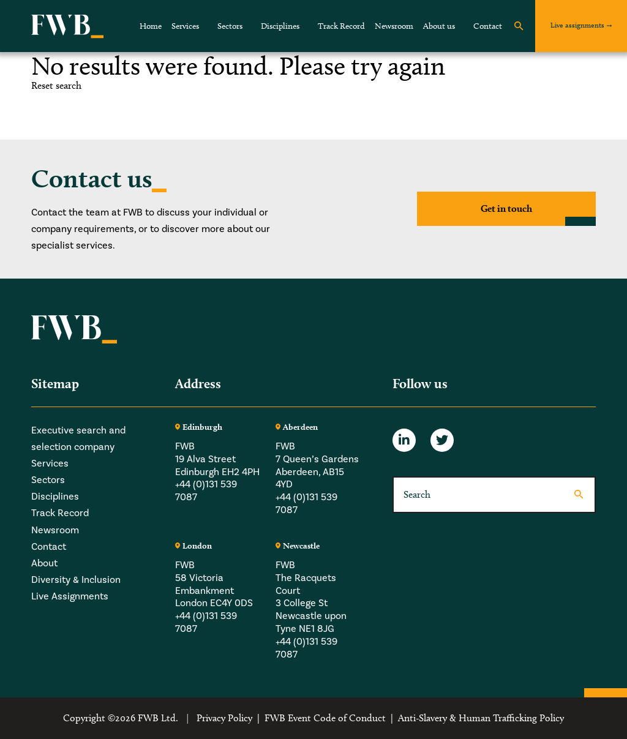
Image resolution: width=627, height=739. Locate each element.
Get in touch (506, 208)
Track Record (341, 26)
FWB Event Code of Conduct (325, 718)
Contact (487, 26)
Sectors (229, 26)
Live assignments (577, 24)
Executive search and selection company (78, 438)
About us (439, 26)
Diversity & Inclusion (76, 580)
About (44, 563)
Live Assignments (69, 596)
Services (185, 26)
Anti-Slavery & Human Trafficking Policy (481, 718)
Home (151, 26)
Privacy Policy (224, 718)
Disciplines (280, 26)
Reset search (56, 86)
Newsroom (394, 26)
